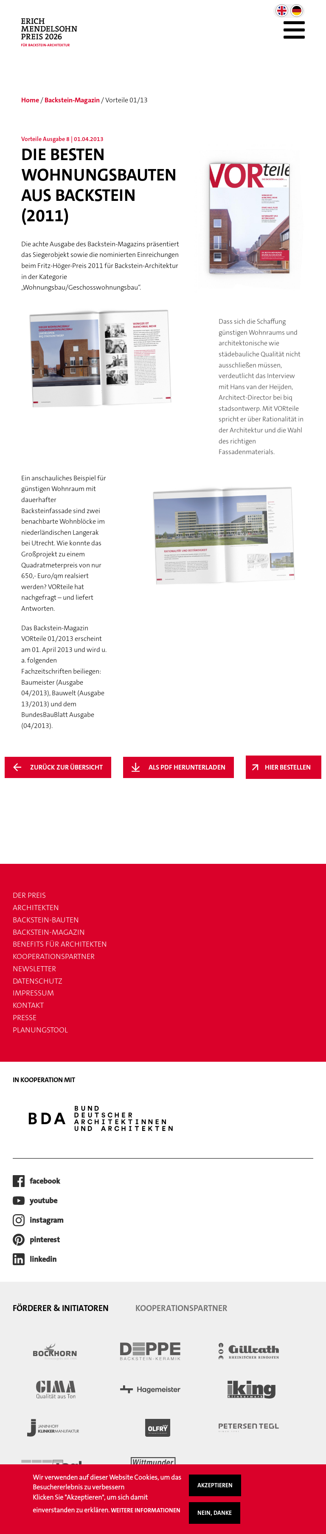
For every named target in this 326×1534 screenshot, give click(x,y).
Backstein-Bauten (46, 920)
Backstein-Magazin (72, 100)
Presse (25, 1017)
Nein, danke (214, 1513)
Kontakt (28, 1005)
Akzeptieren (215, 1485)
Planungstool (40, 1030)
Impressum (33, 993)
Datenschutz (37, 981)
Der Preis (29, 895)
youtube (43, 1201)
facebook (45, 1181)
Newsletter (34, 969)
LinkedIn (43, 1259)
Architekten (36, 907)
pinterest (45, 1240)
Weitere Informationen (145, 1510)
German (296, 10)
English (281, 10)
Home (30, 100)
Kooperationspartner (54, 956)
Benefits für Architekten (60, 944)
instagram (47, 1220)
